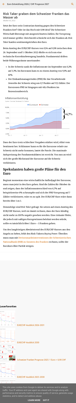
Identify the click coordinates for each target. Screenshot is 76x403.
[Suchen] (72, 4)
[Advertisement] (38, 282)
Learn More (34, 400)
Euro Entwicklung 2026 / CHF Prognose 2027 (28, 4)
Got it (46, 400)
